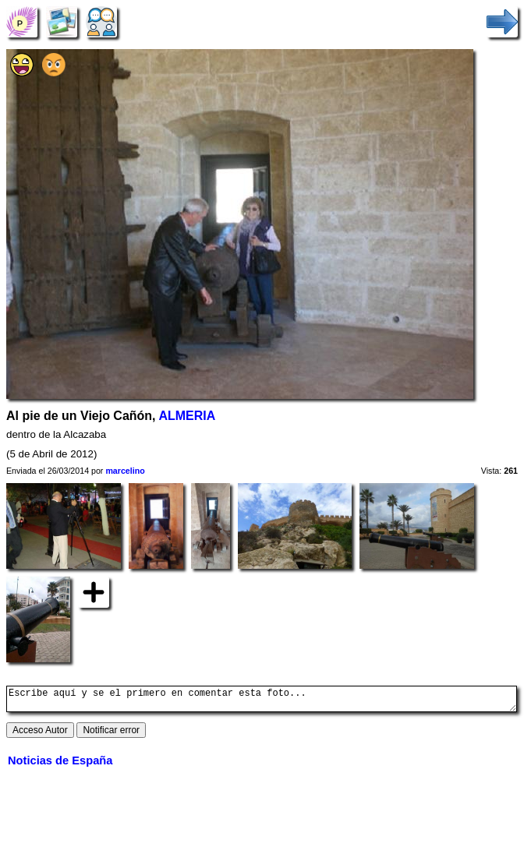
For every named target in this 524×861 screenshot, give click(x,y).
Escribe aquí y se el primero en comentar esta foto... (261, 701)
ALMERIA (186, 415)
